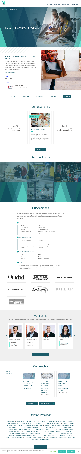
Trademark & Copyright (12, 409)
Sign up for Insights (47, 389)
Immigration (50, 418)
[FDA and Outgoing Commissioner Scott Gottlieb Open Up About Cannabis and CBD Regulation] (28, 371)
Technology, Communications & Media (64, 414)
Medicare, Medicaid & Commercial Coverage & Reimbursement (22, 420)
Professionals (40, 96)
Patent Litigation (20, 407)
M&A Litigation (12, 413)
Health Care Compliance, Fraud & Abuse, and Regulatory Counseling (24, 418)
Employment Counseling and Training (52, 416)
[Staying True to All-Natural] (40, 120)
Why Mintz (49, 4)
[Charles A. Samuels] (30, 329)
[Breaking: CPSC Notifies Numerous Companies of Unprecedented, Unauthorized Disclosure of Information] (45, 372)
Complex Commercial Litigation (52, 409)
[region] (40, 451)
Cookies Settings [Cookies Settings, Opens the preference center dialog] (53, 451)
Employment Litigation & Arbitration (14, 411)
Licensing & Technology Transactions (14, 422)
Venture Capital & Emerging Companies (40, 424)
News (76, 2)
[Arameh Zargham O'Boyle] (65, 329)
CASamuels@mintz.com (31, 335)
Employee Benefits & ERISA (32, 416)
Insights (53, 96)
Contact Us (67, 96)
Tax (74, 422)
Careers (70, 2)
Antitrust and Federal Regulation (43, 414)
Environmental (69, 416)
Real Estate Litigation (50, 413)
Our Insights (32, 389)
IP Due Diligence (10, 407)
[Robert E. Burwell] (13, 329)
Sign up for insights (10, 72)
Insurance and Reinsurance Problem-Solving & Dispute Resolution (59, 411)
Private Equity (28, 422)
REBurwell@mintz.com (14, 335)
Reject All (62, 451)
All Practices (40, 432)
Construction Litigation (69, 409)
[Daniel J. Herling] (46, 329)
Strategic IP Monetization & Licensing (57, 407)
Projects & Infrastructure (38, 422)
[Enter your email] (58, 444)
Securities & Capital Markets (65, 422)
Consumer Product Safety (13, 416)
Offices (73, 2)
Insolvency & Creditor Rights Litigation (33, 411)
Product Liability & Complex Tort (31, 413)
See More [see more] (40, 149)
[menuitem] (49, 4)
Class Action (38, 409)
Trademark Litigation (26, 409)
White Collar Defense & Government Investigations (19, 414)
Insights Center (75, 4)
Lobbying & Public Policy (66, 418)
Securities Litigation (67, 413)
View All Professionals (40, 346)
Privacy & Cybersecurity (48, 420)
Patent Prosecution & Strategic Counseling (36, 407)
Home (3, 9)
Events (7, 366)
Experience (13, 96)
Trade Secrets (71, 407)
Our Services (65, 4)
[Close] (78, 451)
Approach (26, 96)
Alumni (66, 2)
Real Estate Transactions (51, 422)
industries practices (11, 9)
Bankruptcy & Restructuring (66, 420)
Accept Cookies (71, 451)
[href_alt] (15, 322)
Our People (57, 4)
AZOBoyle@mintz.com (64, 334)
